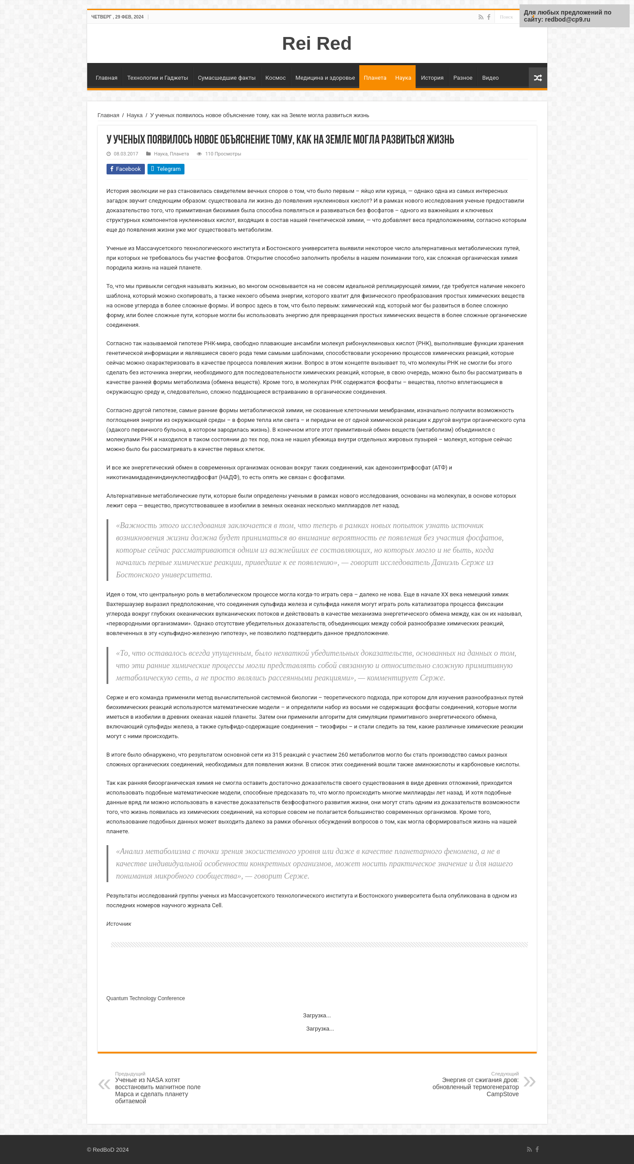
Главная (107, 77)
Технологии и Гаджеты (157, 77)
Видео (490, 77)
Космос (275, 77)
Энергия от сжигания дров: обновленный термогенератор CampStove (474, 1084)
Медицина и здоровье (325, 77)
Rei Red (317, 43)
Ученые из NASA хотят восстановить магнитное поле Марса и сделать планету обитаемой (160, 1088)
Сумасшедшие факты (226, 77)
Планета (375, 77)
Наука (403, 77)
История (432, 77)
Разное (463, 77)
